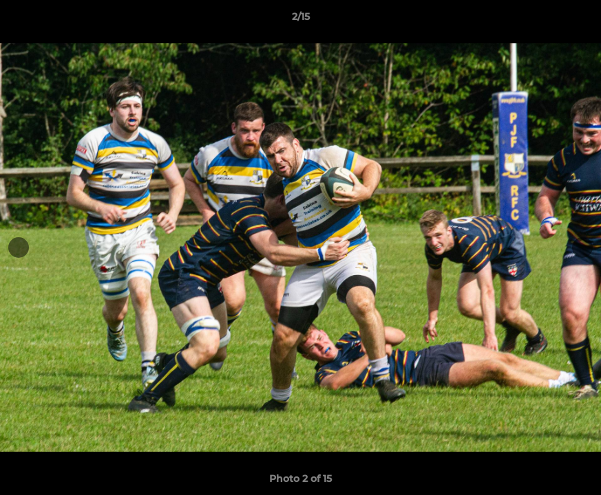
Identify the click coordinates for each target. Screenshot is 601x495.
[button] (576, 20)
